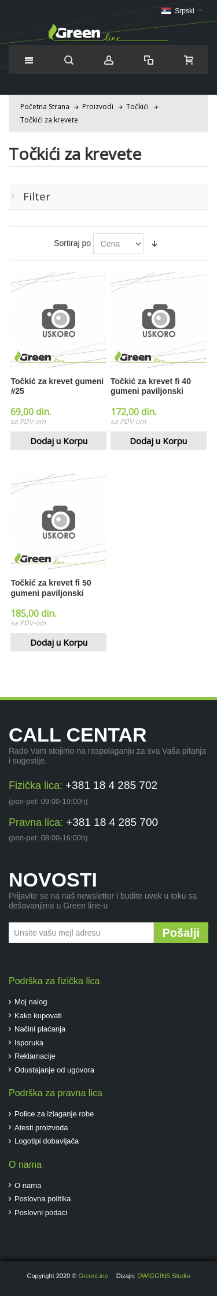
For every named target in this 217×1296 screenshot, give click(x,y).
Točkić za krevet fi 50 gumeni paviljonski (50, 587)
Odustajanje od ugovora (54, 1070)
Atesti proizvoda (41, 1127)
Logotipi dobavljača (46, 1141)
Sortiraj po (72, 243)
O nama (27, 1185)
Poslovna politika (42, 1198)
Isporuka (28, 1042)
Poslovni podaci (40, 1212)
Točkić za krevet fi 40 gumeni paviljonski (151, 386)
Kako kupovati (38, 1015)
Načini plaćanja (39, 1029)
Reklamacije (35, 1056)
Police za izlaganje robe (54, 1113)
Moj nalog (30, 1001)
